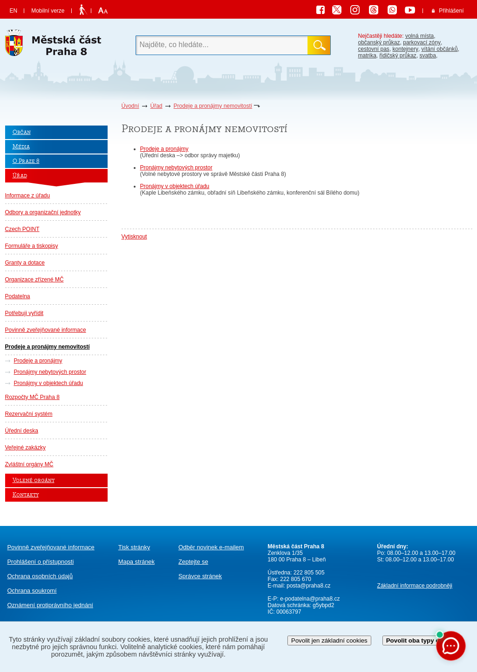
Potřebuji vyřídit (24, 313)
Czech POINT (22, 229)
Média (21, 147)
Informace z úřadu (27, 195)
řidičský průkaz (398, 55)
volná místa (419, 36)
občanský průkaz (379, 42)
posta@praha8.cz (308, 585)
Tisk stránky (134, 547)
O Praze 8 (26, 161)
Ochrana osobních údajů (40, 576)
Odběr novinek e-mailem (211, 547)
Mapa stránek (136, 561)
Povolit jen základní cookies (329, 640)
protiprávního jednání (50, 605)
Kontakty (26, 495)
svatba (428, 55)
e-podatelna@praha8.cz (309, 598)
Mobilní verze (47, 10)
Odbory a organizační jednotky (43, 212)
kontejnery (405, 49)
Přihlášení (451, 10)
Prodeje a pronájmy (38, 360)
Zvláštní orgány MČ (29, 464)
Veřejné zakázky (25, 447)
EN (14, 10)
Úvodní (130, 106)
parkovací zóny (422, 42)
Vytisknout (134, 236)
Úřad (156, 106)
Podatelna (17, 296)
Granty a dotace (25, 262)
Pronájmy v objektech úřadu (48, 383)
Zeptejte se (193, 561)
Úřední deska (21, 430)
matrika (367, 55)
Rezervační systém (29, 414)
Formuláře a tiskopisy (31, 246)
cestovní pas (373, 49)
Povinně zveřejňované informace (45, 330)
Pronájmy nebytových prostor (50, 372)
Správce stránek (200, 576)
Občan (22, 132)
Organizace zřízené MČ (34, 279)
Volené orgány (34, 480)
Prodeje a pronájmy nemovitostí (213, 106)
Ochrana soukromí (32, 590)
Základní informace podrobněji (414, 585)
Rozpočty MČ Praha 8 (32, 397)
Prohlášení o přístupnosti (40, 561)
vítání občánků (440, 49)
